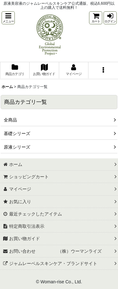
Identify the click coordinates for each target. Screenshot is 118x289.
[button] (8, 17)
